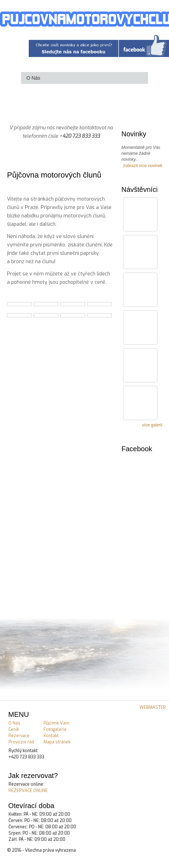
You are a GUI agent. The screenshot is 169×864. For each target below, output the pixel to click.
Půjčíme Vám (56, 723)
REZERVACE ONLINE (28, 790)
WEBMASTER (153, 707)
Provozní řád (21, 742)
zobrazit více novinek (142, 165)
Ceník (13, 729)
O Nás (14, 723)
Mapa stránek (56, 742)
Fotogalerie (55, 729)
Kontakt (51, 736)
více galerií (152, 425)
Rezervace (18, 736)
